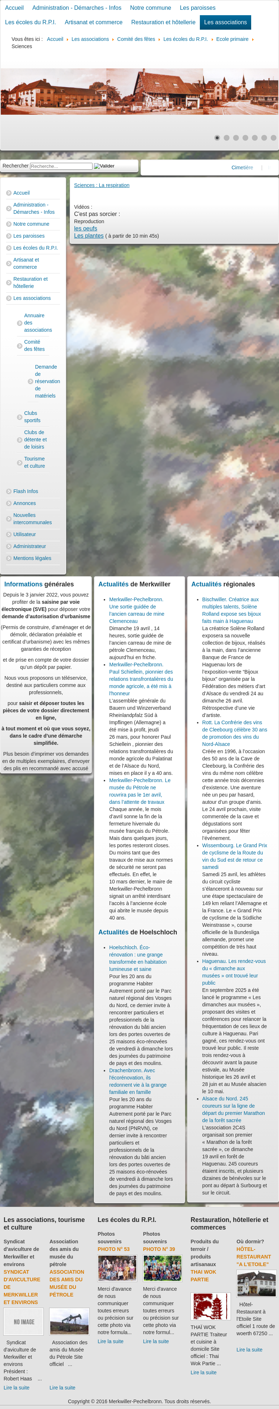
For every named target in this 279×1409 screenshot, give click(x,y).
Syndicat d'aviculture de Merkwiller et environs (22, 1287)
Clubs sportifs (32, 416)
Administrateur (29, 546)
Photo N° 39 (159, 1249)
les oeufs (85, 228)
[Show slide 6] (264, 138)
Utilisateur (24, 534)
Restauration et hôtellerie (163, 22)
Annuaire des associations (36, 323)
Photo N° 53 (114, 1249)
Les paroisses (198, 8)
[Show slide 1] (217, 138)
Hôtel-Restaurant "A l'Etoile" (254, 1256)
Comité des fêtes (34, 345)
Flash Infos (25, 491)
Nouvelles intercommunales (32, 518)
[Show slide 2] (226, 138)
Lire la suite (17, 1388)
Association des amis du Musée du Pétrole (67, 1283)
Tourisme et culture (34, 462)
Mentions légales (32, 558)
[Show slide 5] (255, 138)
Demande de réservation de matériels (36, 381)
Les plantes (89, 236)
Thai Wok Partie (203, 1275)
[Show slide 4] (245, 138)
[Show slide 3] (236, 138)
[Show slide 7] (273, 138)
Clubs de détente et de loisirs (35, 439)
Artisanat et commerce (94, 22)
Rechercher (16, 166)
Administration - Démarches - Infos (77, 8)
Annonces (24, 503)
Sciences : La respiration (101, 185)
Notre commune (150, 8)
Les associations (225, 22)
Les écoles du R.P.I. (30, 22)
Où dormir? (250, 1241)
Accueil (14, 8)
